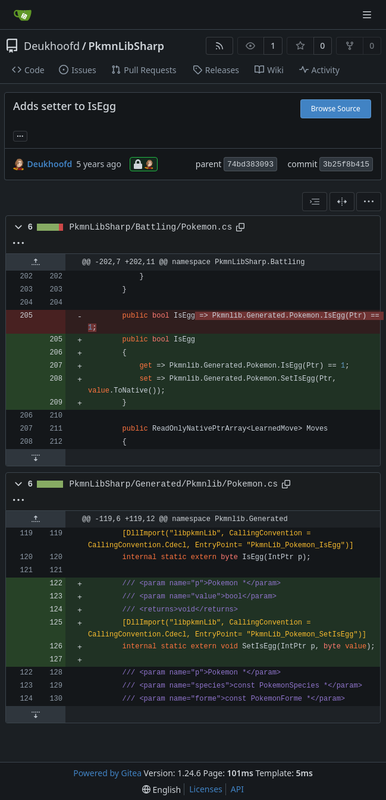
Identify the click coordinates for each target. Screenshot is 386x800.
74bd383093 (250, 164)
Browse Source (335, 108)
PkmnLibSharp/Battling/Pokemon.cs (151, 227)
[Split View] (341, 201)
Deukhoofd (52, 46)
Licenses (205, 789)
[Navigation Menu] (368, 14)
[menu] (368, 201)
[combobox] (314, 201)
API (237, 789)
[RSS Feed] (219, 46)
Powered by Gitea (107, 773)
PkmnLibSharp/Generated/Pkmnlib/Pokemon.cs (174, 484)
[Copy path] (240, 227)
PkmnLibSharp (126, 46)
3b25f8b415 (346, 164)
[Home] (22, 15)
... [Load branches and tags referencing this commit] (20, 135)
